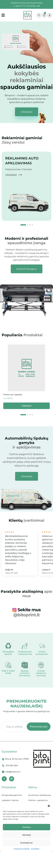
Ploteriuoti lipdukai (12, 394)
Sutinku (26, 827)
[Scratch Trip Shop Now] (26, 268)
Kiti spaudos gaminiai (12, 795)
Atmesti (26, 835)
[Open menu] (12, 15)
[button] (48, 805)
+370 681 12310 (11, 765)
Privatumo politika (22, 848)
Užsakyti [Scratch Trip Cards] (27, 405)
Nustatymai (26, 842)
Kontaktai (35, 848)
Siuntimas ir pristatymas (39, 795)
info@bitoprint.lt (12, 772)
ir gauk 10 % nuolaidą (26, 6)
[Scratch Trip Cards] (26, 367)
